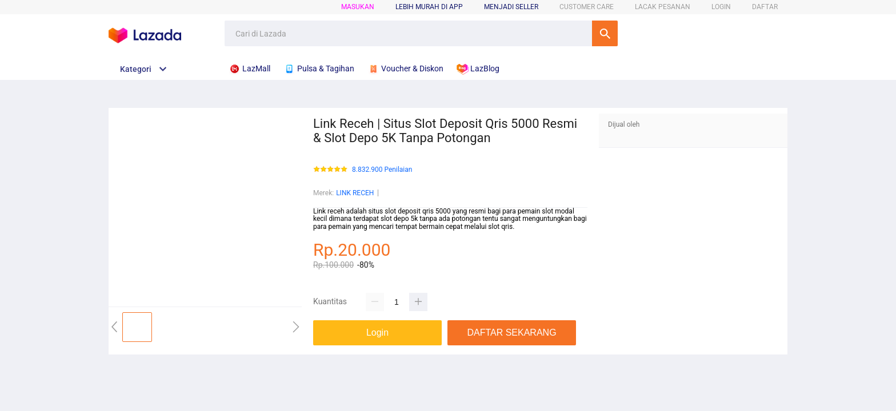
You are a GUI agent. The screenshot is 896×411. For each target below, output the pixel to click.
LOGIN (721, 7)
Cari (605, 33)
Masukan (357, 7)
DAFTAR (765, 7)
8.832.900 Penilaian (382, 170)
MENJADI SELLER (511, 7)
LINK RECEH (355, 193)
